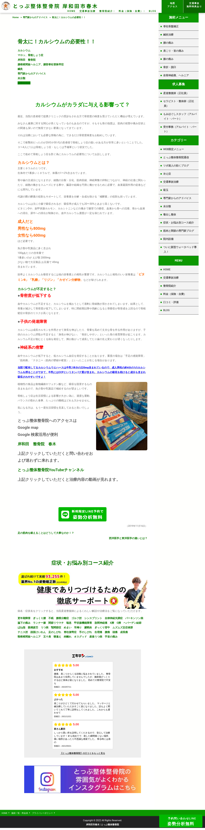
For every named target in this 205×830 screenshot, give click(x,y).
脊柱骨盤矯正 (171, 26)
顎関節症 (56, 628)
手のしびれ (85, 633)
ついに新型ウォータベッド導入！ (180, 249)
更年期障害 (24, 619)
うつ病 (44, 628)
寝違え (57, 637)
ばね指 (21, 628)
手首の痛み (111, 637)
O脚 (119, 624)
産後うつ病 (95, 637)
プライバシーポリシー (47, 814)
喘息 (68, 624)
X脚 (112, 624)
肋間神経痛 (100, 624)
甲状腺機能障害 (83, 624)
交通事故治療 (87, 11)
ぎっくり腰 (39, 619)
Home (15, 17)
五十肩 (47, 637)
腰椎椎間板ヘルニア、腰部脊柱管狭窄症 (41, 64)
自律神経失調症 (114, 619)
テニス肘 (23, 633)
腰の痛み (168, 42)
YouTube (56, 470)
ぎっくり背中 (102, 628)
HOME (71, 11)
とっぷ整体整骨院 (33, 470)
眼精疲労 (33, 628)
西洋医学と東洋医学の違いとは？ (128, 539)
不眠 (50, 619)
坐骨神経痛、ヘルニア (176, 75)
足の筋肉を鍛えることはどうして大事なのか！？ (46, 534)
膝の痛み (168, 59)
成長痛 (124, 633)
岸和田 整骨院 (27, 59)
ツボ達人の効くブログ (176, 165)
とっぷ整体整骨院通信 (176, 157)
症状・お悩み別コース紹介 (178, 222)
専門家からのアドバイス (35, 17)
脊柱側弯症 (70, 633)
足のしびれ (54, 633)
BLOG (152, 11)
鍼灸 (20, 68)
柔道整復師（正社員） (176, 93)
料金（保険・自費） (131, 11)
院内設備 (168, 238)
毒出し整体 (169, 214)
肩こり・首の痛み (173, 50)
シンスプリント (93, 619)
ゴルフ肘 (76, 619)
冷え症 (167, 173)
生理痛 (98, 633)
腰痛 (107, 633)
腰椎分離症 (62, 619)
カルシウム (24, 50)
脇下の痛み (24, 624)
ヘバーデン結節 (132, 624)
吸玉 (165, 190)
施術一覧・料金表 (22, 814)
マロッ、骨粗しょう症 (30, 55)
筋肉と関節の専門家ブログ (178, 230)
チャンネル (74, 470)
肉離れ (67, 637)
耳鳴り (78, 628)
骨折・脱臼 (169, 67)
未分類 (21, 78)
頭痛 (115, 633)
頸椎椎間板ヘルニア (29, 637)
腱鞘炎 (88, 628)
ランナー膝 (39, 624)
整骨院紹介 (106, 11)
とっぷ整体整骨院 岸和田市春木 (55, 5)
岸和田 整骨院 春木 (37, 444)
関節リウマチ (56, 624)
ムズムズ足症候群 (122, 628)
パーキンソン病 (134, 619)
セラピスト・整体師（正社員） (178, 103)
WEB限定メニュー (173, 149)
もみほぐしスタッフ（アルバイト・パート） (180, 116)
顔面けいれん (38, 633)
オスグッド (80, 637)
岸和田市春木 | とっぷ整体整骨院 (102, 826)
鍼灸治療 (168, 34)
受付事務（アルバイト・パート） (180, 129)
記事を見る (24, 82)
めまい (67, 628)
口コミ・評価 (171, 302)
